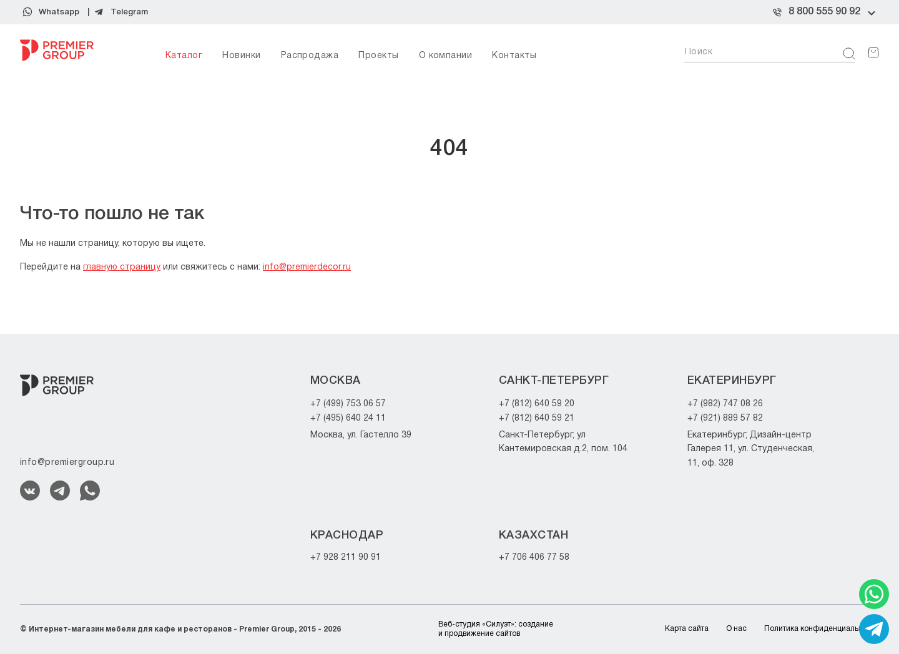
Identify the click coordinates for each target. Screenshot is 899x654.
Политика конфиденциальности (821, 628)
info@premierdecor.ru (307, 267)
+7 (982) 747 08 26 (725, 404)
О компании (446, 56)
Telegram (129, 12)
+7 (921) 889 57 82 (725, 418)
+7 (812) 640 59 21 (536, 418)
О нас (736, 628)
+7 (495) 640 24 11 (348, 418)
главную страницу (121, 267)
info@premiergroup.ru (67, 463)
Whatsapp (59, 12)
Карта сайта (687, 628)
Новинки (241, 56)
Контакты (514, 56)
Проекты (378, 56)
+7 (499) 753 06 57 (348, 404)
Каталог (183, 56)
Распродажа (310, 56)
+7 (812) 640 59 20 (536, 404)
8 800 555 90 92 (824, 11)
